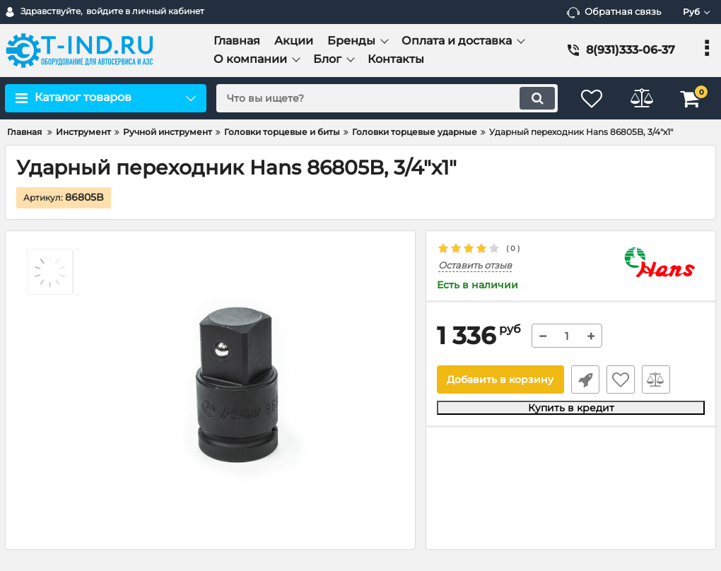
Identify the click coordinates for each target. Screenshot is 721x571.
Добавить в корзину (500, 379)
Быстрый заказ (585, 379)
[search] (387, 98)
